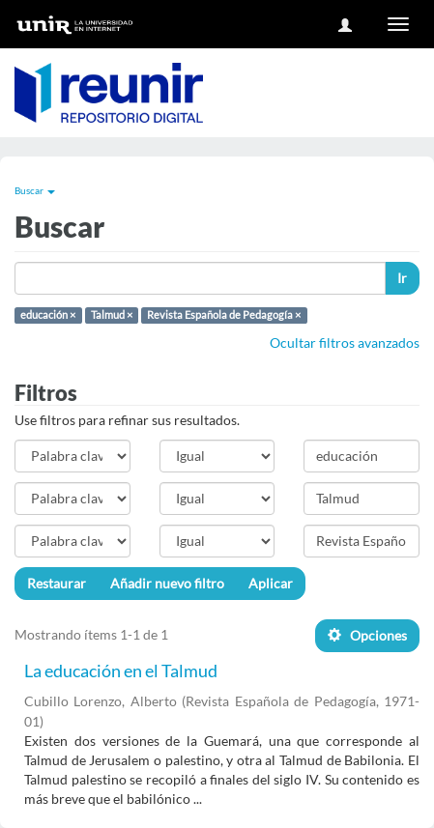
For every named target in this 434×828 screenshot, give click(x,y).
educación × (47, 315)
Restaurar (56, 583)
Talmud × (111, 315)
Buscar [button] (34, 190)
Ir (402, 278)
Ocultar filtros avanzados (345, 342)
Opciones (367, 635)
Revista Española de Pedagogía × (224, 315)
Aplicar (270, 583)
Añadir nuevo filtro (167, 583)
